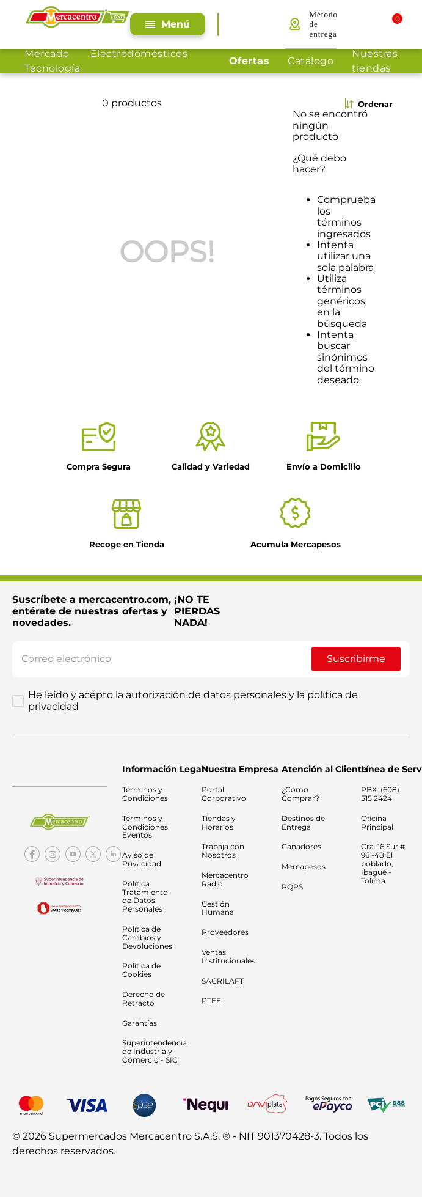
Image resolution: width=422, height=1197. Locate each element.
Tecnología (52, 68)
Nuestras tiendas (375, 61)
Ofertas (249, 61)
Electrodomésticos (139, 53)
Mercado (47, 53)
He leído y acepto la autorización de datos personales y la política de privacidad (193, 701)
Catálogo (310, 61)
